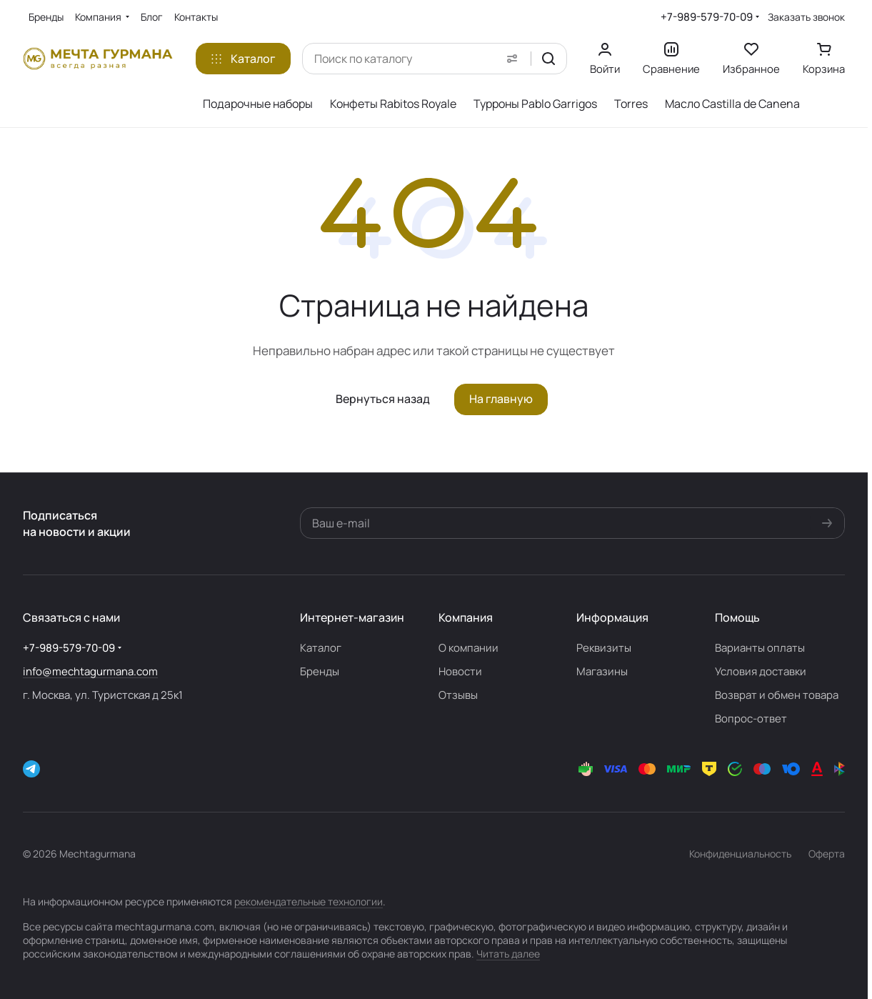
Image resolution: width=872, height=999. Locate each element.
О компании (468, 647)
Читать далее (508, 953)
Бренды (319, 671)
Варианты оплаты (760, 647)
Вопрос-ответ (751, 718)
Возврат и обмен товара (776, 694)
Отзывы (458, 694)
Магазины (602, 671)
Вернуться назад (383, 399)
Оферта (826, 853)
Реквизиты (603, 647)
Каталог (320, 647)
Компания (465, 617)
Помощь (737, 617)
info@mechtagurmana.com (90, 671)
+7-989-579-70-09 (707, 16)
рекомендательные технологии (308, 901)
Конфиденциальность (740, 853)
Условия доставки (760, 671)
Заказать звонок (806, 17)
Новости (460, 671)
